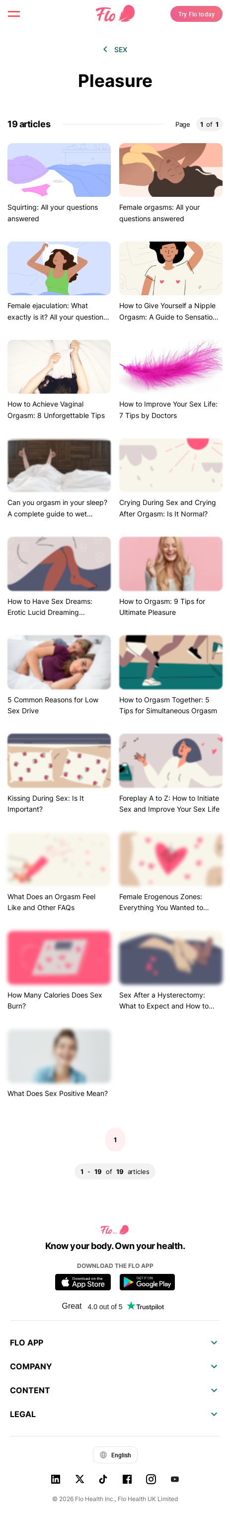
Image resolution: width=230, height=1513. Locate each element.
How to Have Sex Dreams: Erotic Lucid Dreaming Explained (49, 612)
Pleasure (115, 80)
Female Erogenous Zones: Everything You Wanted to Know (161, 907)
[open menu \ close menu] (14, 14)
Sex (120, 49)
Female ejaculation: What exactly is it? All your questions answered (57, 316)
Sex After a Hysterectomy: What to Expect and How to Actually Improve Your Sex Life (169, 1006)
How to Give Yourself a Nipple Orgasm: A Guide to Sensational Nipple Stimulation (170, 316)
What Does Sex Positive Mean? (57, 1093)
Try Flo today (196, 14)
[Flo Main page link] (115, 14)
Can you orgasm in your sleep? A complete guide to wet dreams (57, 513)
